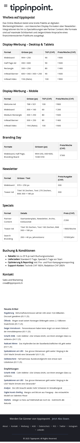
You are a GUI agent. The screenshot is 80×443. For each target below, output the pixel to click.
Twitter (62, 426)
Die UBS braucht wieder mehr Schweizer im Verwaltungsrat (33, 388)
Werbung (25, 426)
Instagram (73, 426)
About (5, 426)
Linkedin (40, 430)
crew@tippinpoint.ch (13, 283)
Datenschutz (44, 426)
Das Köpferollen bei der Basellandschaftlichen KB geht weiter (37, 343)
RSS (54, 426)
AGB (34, 426)
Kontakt (14, 426)
